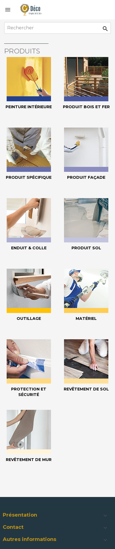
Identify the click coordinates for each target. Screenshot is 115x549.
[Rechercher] (57, 28)
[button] (57, 516)
